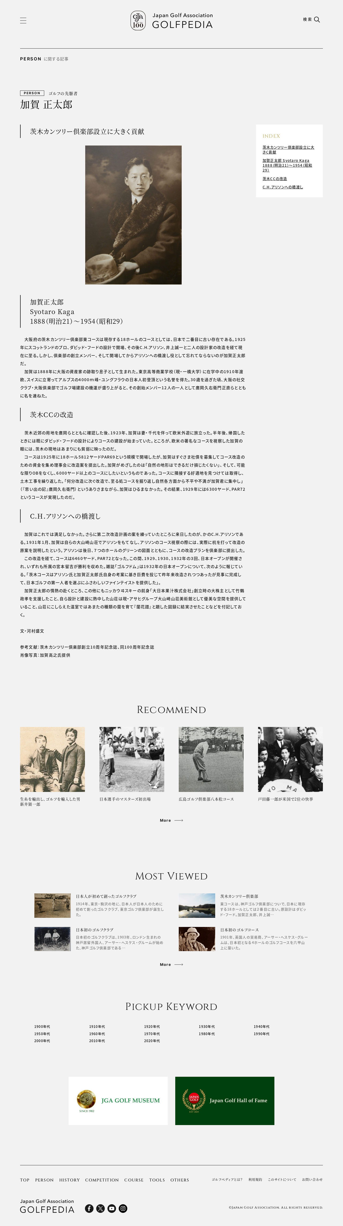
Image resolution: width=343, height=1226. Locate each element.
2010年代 (97, 1041)
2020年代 (152, 1041)
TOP (25, 1181)
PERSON (44, 1181)
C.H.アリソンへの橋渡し (284, 183)
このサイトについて (282, 1180)
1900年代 (42, 1027)
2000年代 (42, 1041)
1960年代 (97, 1034)
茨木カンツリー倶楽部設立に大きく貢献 (288, 149)
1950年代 (42, 1034)
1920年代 (152, 1027)
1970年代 (152, 1034)
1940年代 (262, 1027)
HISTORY (69, 1181)
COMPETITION (102, 1181)
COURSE (134, 1181)
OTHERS (179, 1181)
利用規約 (255, 1180)
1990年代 (262, 1034)
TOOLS (157, 1181)
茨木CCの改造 (275, 176)
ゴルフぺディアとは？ (227, 1180)
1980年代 (207, 1034)
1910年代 (97, 1027)
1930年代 (207, 1027)
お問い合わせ (312, 1180)
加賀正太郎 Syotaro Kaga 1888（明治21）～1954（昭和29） (288, 164)
